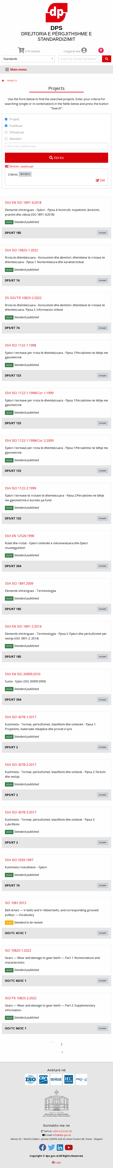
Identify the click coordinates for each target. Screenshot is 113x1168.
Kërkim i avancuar (19, 166)
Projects (12, 80)
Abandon (13, 139)
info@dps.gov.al (62, 1135)
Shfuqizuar (14, 132)
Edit (100, 180)
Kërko (56, 157)
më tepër (102, 233)
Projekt (12, 119)
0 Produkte (29, 51)
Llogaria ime (75, 51)
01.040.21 (25, 174)
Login (58, 1162)
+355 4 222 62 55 (62, 1131)
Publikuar (14, 126)
